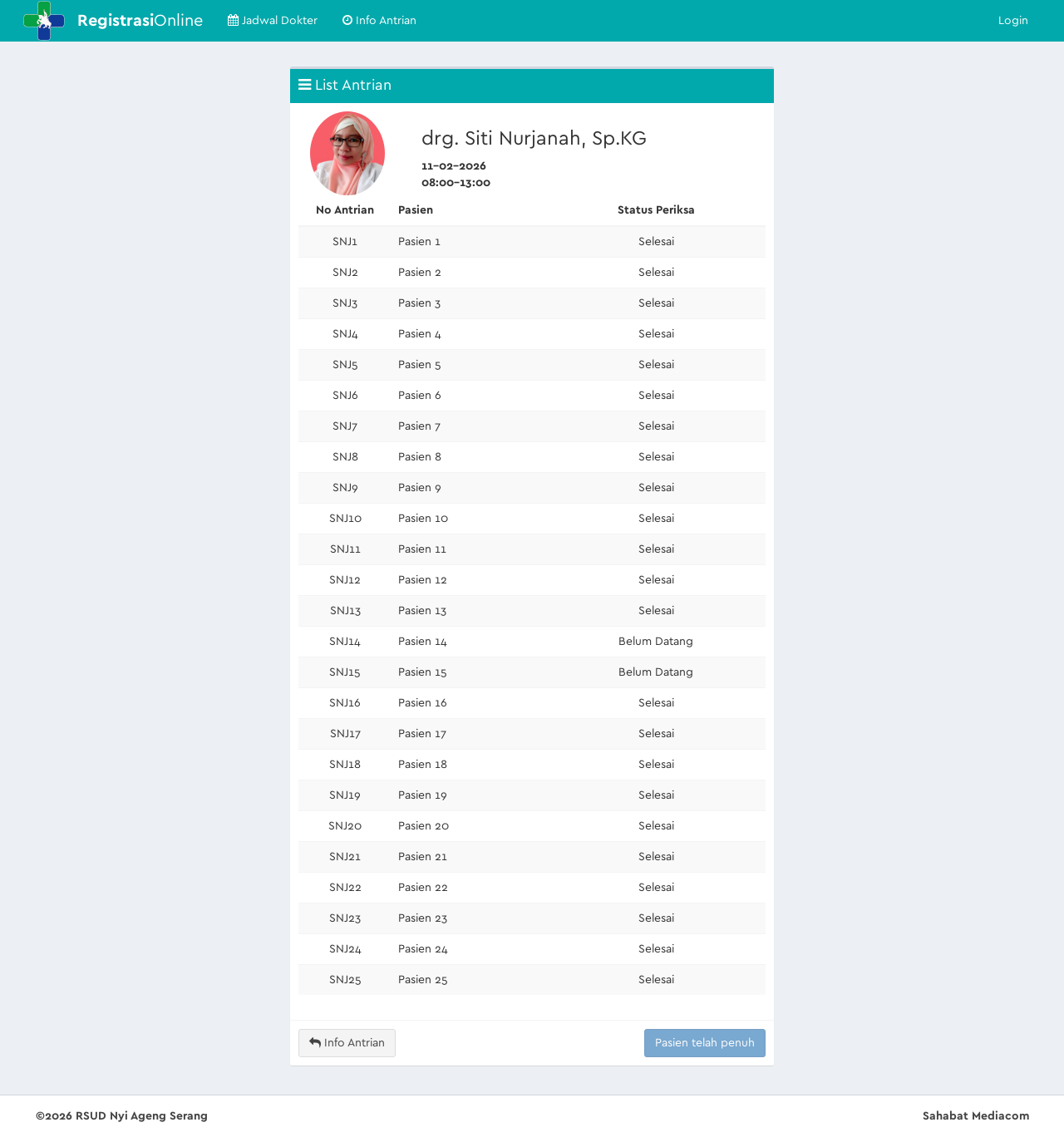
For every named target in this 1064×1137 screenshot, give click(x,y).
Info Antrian (379, 20)
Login (1013, 21)
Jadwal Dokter (273, 20)
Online (140, 20)
